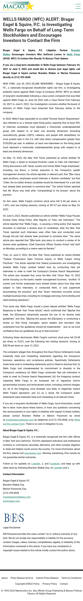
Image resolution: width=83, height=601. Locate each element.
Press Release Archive (22, 578)
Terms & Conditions (71, 578)
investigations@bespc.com (20, 419)
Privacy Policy (49, 583)
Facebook (55, 463)
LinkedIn (35, 463)
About (4, 578)
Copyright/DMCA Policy (27, 583)
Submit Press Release (47, 578)
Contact (64, 583)
